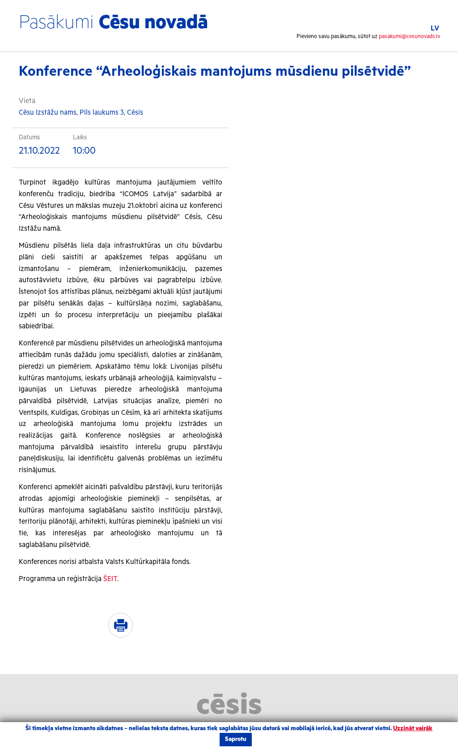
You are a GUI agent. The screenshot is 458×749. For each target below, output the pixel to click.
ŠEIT (110, 579)
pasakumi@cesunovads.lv (409, 36)
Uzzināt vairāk (413, 728)
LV (435, 28)
